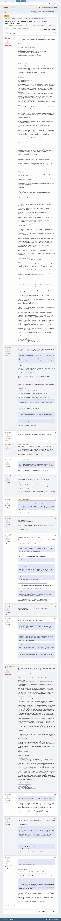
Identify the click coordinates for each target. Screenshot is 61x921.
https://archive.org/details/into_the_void (26, 488)
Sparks (8, 857)
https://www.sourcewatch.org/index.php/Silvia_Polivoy (29, 405)
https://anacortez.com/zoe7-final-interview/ (42, 470)
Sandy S (9, 347)
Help (47, 919)
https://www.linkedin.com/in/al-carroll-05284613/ (26, 341)
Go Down (6, 33)
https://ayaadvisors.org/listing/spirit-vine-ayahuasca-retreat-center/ (31, 901)
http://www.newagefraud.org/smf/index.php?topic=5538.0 (29, 259)
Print (55, 33)
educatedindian (11, 37)
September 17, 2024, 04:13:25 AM (23, 459)
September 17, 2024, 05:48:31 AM (23, 475)
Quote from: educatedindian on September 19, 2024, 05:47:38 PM (32, 859)
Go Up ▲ (56, 919)
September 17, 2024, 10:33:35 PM (23, 534)
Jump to (38, 911)
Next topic (54, 29)
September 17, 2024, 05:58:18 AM (23, 499)
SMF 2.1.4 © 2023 (6, 919)
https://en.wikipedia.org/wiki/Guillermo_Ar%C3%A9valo (29, 409)
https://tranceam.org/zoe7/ (23, 512)
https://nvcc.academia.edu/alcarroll (24, 337)
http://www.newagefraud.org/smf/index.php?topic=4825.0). (40, 807)
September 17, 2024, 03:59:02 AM (23, 444)
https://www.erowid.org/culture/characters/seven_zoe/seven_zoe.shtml (32, 393)
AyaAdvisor (20, 897)
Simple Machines (12, 919)
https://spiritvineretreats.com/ (31, 75)
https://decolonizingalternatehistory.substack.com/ (27, 335)
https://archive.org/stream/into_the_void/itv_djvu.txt (28, 390)
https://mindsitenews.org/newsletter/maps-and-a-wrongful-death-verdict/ (33, 588)
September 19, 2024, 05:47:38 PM (23, 666)
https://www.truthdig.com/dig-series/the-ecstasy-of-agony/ (30, 612)
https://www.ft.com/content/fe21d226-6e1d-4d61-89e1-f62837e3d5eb (32, 556)
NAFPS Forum (9, 8)
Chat (35, 11)
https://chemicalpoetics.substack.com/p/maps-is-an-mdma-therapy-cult (32, 582)
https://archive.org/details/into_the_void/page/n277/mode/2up (38, 449)
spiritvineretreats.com (37, 44)
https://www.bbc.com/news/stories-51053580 (27, 425)
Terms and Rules (51, 919)
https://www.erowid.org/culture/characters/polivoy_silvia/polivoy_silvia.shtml (33, 397)
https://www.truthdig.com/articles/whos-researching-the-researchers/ (32, 660)
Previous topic (47, 29)
